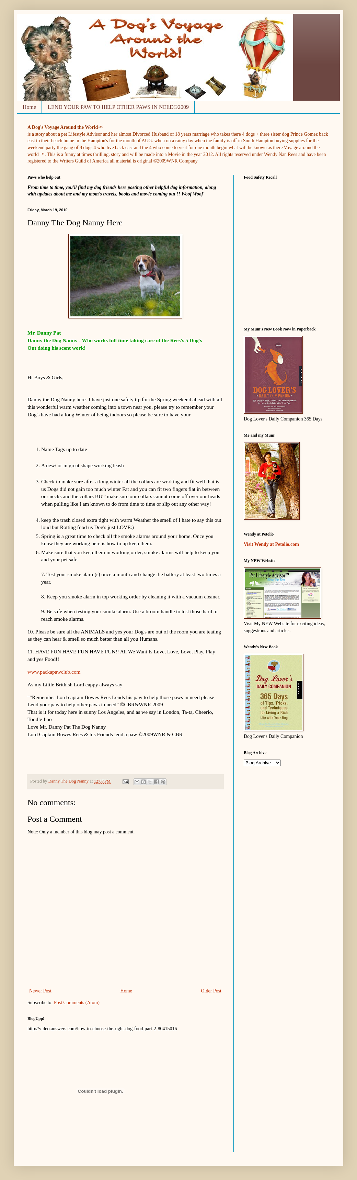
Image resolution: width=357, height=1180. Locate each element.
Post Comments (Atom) (77, 1002)
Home (29, 107)
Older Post (211, 990)
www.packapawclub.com (54, 672)
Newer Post (40, 990)
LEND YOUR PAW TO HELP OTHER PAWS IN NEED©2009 (118, 107)
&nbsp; (272, 249)
